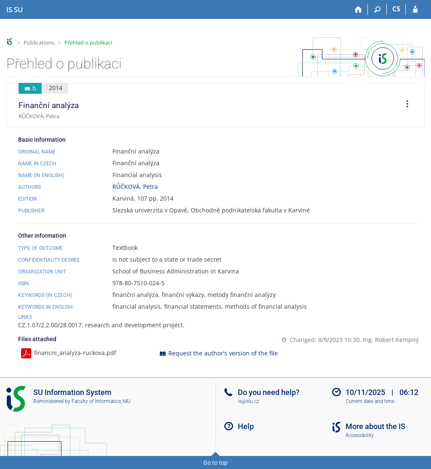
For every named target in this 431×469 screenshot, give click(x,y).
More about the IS (375, 426)
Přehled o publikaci (88, 42)
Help (246, 426)
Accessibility (360, 435)
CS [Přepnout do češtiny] (396, 8)
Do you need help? (269, 392)
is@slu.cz (248, 401)
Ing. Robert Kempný (391, 340)
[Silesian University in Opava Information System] (14, 9)
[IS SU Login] (415, 9)
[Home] (358, 9)
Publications (39, 42)
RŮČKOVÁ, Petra (135, 187)
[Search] (377, 9)
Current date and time (370, 401)
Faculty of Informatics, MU (101, 401)
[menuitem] (404, 105)
